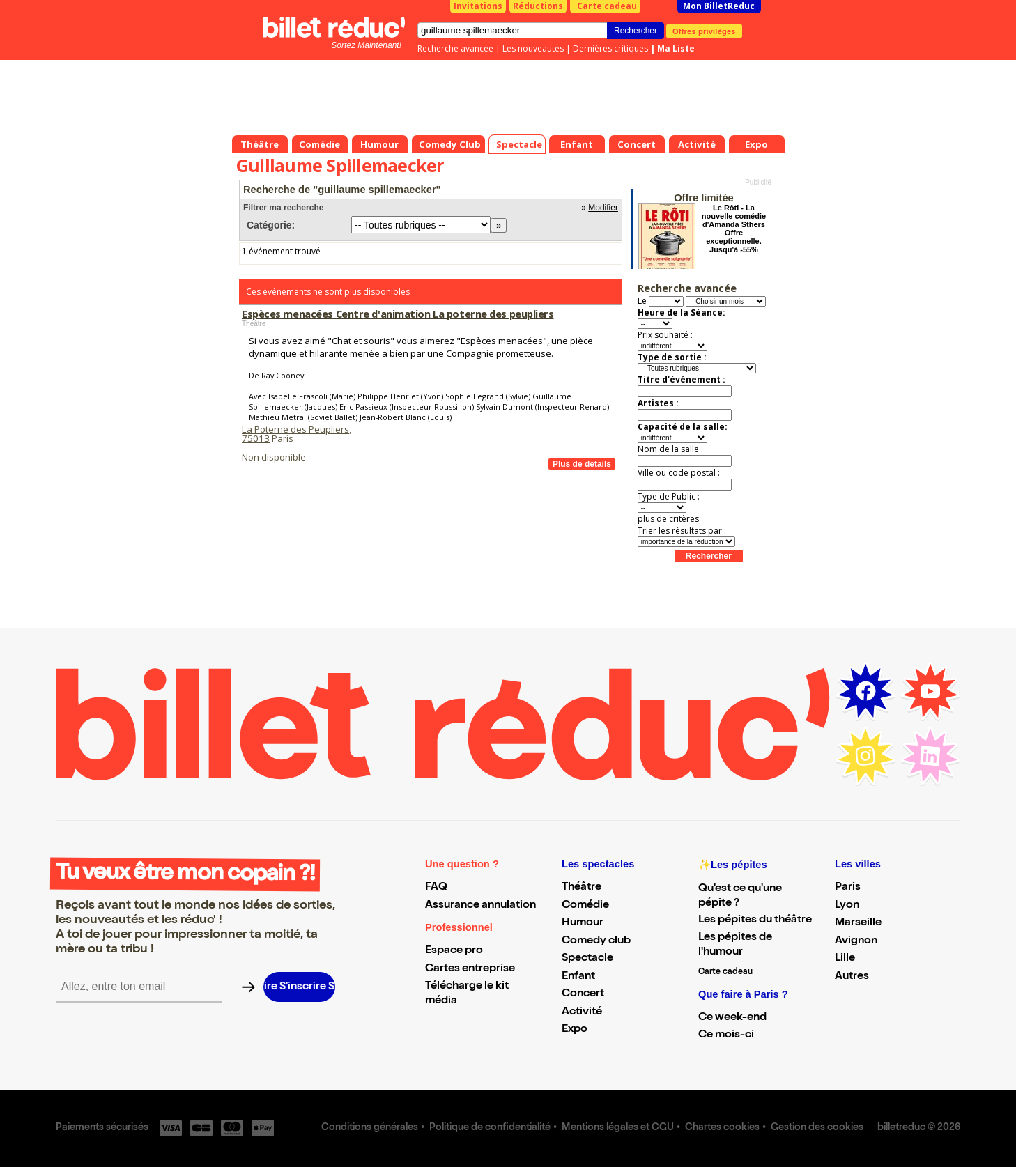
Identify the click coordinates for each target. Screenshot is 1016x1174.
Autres (852, 976)
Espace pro (454, 951)
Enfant (578, 976)
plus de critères (668, 519)
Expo (574, 1029)
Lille (845, 958)
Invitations (478, 6)
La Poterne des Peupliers (295, 429)
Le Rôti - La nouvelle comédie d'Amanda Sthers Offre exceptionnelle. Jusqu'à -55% (734, 228)
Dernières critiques (610, 48)
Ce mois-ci (726, 1035)
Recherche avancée (455, 48)
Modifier (603, 208)
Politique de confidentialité (490, 1128)
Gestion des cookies (817, 1128)
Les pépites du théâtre (755, 920)
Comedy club (596, 941)
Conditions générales (369, 1128)
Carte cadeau (607, 6)
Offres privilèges (704, 30)
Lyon (847, 905)
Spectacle (587, 958)
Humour (582, 923)
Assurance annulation (480, 905)
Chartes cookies (722, 1128)
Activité (582, 1012)
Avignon (856, 941)
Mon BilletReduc (719, 6)
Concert (583, 994)
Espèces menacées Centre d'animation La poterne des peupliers (398, 313)
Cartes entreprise (470, 969)
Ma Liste (676, 48)
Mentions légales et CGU (618, 1128)
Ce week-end (732, 1018)
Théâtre (253, 323)
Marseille (858, 923)
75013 (256, 438)
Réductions (538, 6)
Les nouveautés (533, 48)
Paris (848, 887)
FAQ (436, 887)
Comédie (585, 905)
